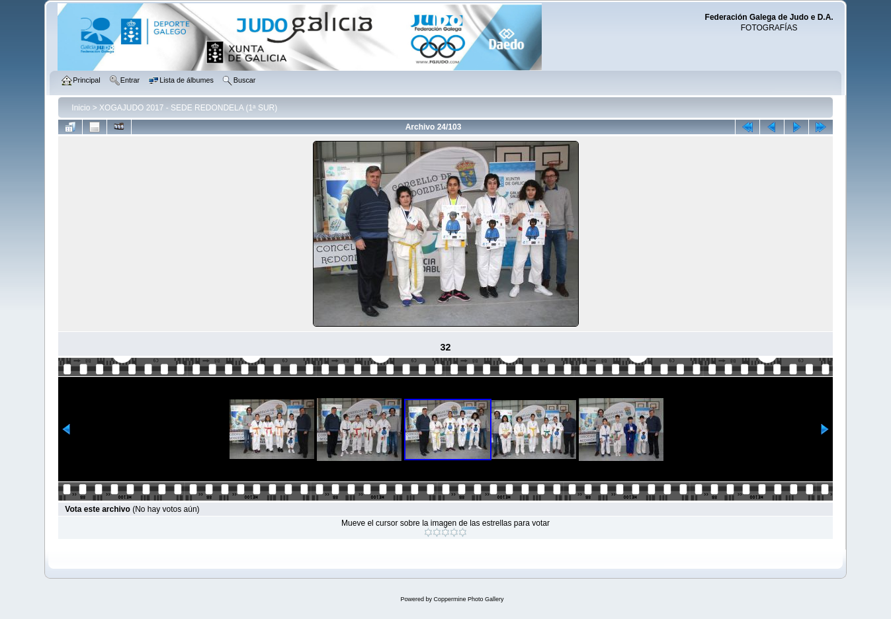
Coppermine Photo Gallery (468, 599)
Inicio (80, 107)
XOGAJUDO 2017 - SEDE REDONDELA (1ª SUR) (188, 107)
